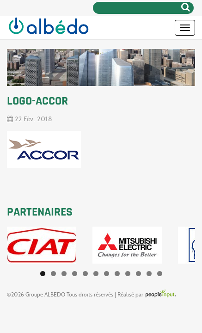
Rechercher (186, 7)
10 (138, 273)
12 (159, 273)
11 (149, 273)
